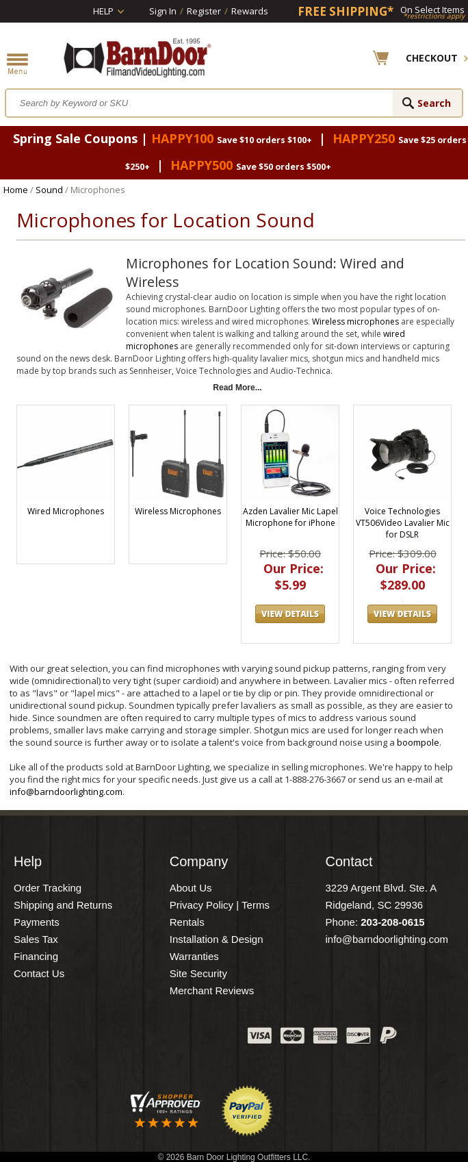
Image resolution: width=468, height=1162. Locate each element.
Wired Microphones (65, 511)
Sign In (163, 11)
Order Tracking (47, 888)
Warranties (194, 956)
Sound (49, 190)
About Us (191, 888)
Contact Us (39, 973)
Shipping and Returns (63, 905)
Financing (36, 956)
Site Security (198, 973)
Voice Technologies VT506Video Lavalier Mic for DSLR (403, 522)
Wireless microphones (355, 321)
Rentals (187, 922)
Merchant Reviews (212, 990)
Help (103, 11)
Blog (169, 1038)
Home (15, 190)
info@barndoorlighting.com (66, 791)
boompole (418, 742)
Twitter (135, 1038)
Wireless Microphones (178, 511)
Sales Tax (36, 939)
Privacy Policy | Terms (220, 905)
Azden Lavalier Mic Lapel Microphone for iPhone (290, 517)
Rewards (249, 11)
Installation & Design (216, 939)
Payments (37, 922)
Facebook (100, 1038)
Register (204, 11)
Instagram (203, 1038)
